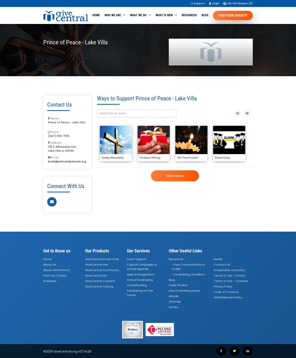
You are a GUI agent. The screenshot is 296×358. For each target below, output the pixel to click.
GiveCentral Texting (99, 286)
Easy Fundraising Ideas (184, 291)
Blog (205, 15)
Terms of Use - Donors (229, 275)
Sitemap (175, 301)
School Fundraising (140, 280)
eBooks (174, 296)
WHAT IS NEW (164, 15)
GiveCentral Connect (100, 281)
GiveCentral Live (96, 265)
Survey (173, 307)
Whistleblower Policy (228, 297)
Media (218, 259)
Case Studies (178, 285)
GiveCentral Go (96, 275)
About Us (49, 265)
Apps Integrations (141, 274)
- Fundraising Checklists (188, 274)
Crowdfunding (137, 285)
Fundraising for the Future (140, 293)
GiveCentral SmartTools (102, 259)
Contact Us (222, 265)
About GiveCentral (56, 270)
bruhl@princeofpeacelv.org (67, 161)
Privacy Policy (223, 286)
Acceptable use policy (229, 270)
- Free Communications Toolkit (188, 267)
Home (96, 15)
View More (174, 175)
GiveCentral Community (102, 270)
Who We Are (113, 15)
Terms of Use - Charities (231, 281)
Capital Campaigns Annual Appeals (142, 267)
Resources (189, 15)
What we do (138, 15)
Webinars (49, 281)
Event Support (137, 259)
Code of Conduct (226, 292)
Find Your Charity (233, 15)
